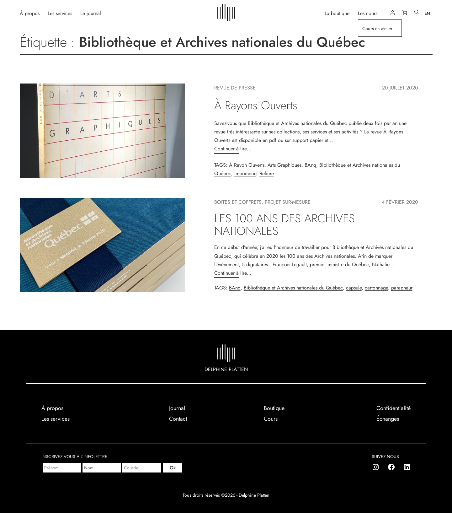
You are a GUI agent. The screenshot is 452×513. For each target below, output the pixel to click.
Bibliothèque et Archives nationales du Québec (293, 287)
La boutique (337, 13)
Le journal (90, 13)
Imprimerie (245, 173)
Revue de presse (235, 87)
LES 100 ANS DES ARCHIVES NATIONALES (284, 224)
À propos (30, 13)
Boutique (274, 408)
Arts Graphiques (284, 165)
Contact (178, 419)
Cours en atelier (377, 28)
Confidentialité (393, 408)
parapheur (401, 287)
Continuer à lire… (232, 148)
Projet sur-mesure (288, 202)
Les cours (367, 13)
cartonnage (376, 287)
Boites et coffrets (238, 202)
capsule (354, 287)
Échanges (387, 419)
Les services (60, 13)
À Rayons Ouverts (255, 105)
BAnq (310, 165)
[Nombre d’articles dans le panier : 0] (404, 12)
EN (427, 13)
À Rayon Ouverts (246, 165)
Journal (177, 408)
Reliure (266, 173)
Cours (271, 419)
